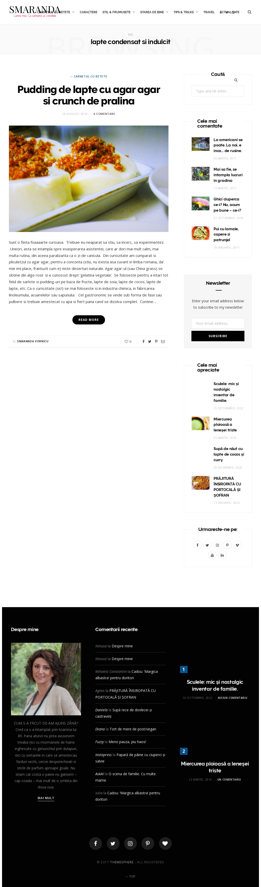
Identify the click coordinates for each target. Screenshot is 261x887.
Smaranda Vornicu (33, 341)
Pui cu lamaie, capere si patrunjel (226, 234)
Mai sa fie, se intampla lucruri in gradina (228, 175)
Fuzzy (99, 741)
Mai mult (46, 798)
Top (130, 876)
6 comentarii (104, 114)
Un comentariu (229, 779)
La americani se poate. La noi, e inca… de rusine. (228, 145)
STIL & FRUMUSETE (116, 12)
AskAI (99, 773)
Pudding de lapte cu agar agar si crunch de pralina (88, 95)
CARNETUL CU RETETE (90, 76)
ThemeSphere (122, 862)
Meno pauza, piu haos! (127, 741)
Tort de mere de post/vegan (133, 729)
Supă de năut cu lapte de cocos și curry (229, 454)
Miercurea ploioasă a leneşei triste (225, 425)
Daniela (101, 709)
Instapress (103, 754)
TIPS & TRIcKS (184, 12)
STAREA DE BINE (152, 12)
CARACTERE (88, 12)
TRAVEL (209, 12)
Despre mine (122, 646)
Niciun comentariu (232, 698)
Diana (100, 729)
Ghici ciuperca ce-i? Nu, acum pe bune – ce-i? (227, 205)
